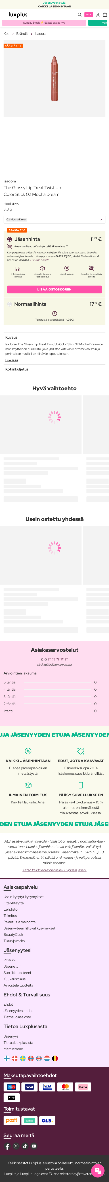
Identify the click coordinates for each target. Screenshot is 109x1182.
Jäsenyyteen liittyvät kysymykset (29, 928)
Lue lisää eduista (39, 260)
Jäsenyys (11, 1036)
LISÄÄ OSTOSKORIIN (54, 289)
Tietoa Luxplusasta (18, 1042)
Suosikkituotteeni (17, 972)
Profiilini (9, 960)
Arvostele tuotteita (18, 985)
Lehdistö (10, 909)
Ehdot (8, 1004)
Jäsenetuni (12, 966)
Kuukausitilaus (14, 979)
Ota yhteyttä (14, 903)
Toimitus (10, 915)
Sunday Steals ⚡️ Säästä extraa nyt (44, 22)
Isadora (40, 33)
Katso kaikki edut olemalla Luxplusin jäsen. (55, 870)
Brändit (22, 33)
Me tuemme (13, 1049)
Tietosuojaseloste (17, 1017)
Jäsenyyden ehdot (18, 1010)
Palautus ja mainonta (20, 922)
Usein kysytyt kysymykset (24, 896)
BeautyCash (13, 934)
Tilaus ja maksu (15, 940)
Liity (88, 14)
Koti (6, 33)
